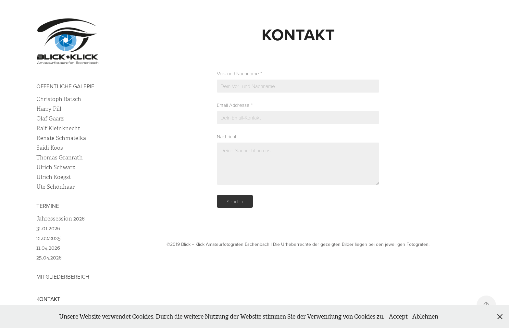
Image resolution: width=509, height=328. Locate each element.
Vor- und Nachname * (239, 73)
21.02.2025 (48, 238)
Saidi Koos (49, 148)
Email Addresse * (235, 105)
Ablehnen (425, 316)
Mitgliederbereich (62, 277)
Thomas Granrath (59, 157)
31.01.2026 (48, 228)
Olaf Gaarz (50, 118)
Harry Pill (48, 109)
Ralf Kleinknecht (58, 128)
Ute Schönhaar (55, 186)
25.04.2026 (49, 257)
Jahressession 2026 (60, 218)
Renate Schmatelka (61, 138)
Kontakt (48, 299)
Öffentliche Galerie (65, 86)
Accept (398, 316)
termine (47, 206)
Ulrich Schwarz (55, 167)
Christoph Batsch (58, 99)
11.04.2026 (48, 248)
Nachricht (226, 136)
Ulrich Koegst (53, 177)
